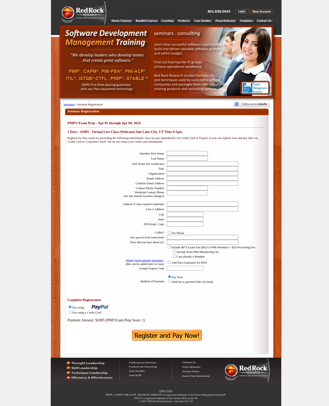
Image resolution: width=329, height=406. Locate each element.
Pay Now (177, 277)
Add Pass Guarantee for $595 (189, 262)
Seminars (69, 104)
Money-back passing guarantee (145, 260)
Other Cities (166, 390)
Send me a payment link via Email (192, 281)
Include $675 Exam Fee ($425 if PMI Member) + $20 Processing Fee (213, 247)
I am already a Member (191, 256)
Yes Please (177, 233)
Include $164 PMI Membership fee (198, 252)
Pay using (78, 307)
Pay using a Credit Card (86, 312)
